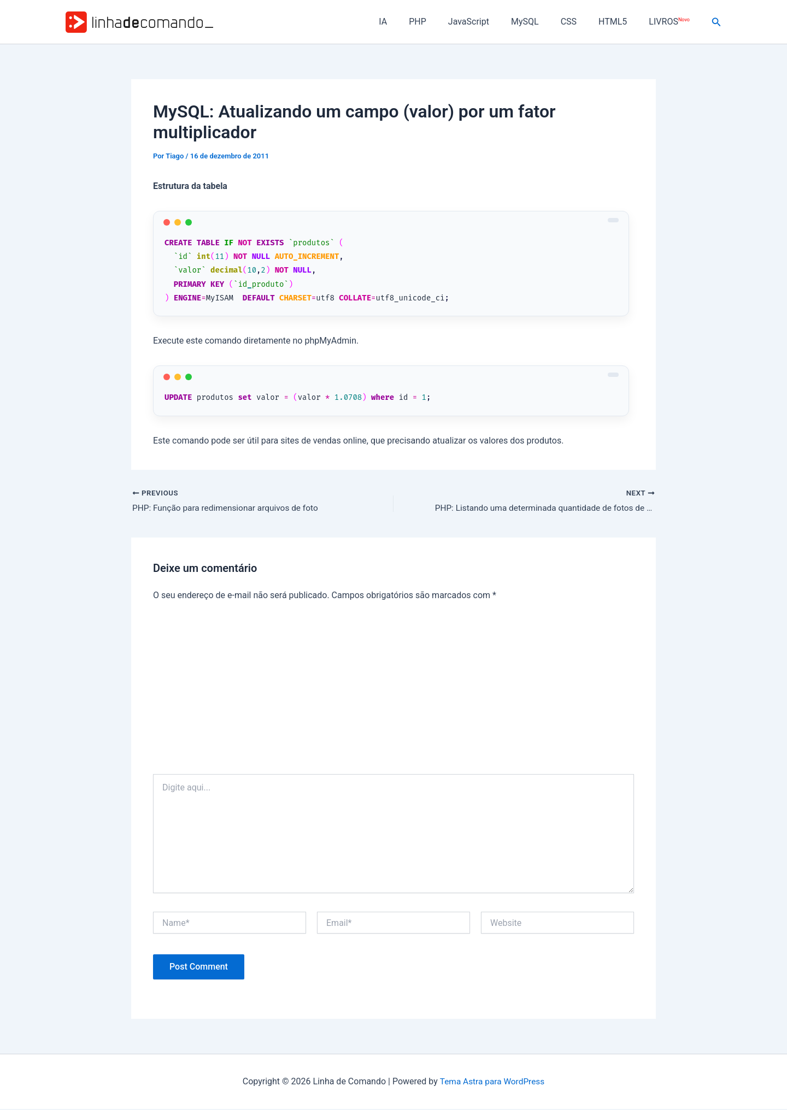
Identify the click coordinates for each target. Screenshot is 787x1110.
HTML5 (619, 21)
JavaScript (488, 21)
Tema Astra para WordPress (492, 1082)
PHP (441, 21)
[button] (716, 22)
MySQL (540, 21)
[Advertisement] (393, 693)
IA (411, 21)
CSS (580, 21)
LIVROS (671, 21)
